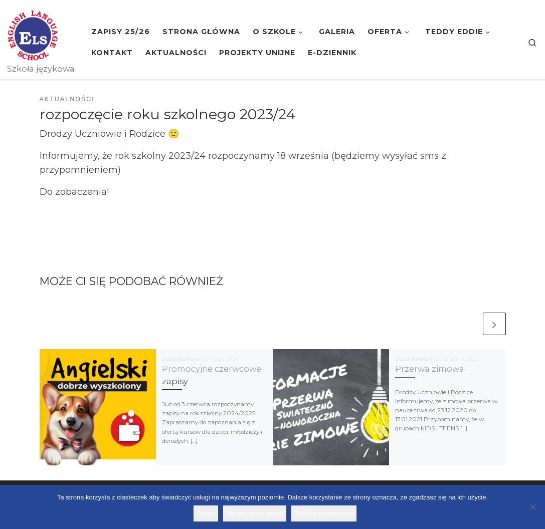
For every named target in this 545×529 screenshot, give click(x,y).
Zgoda (206, 513)
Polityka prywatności (323, 513)
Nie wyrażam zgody (254, 513)
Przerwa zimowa (429, 369)
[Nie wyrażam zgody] (532, 507)
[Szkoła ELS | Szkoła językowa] (33, 34)
